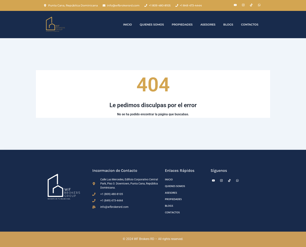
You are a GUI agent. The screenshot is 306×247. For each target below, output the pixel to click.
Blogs (228, 24)
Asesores (207, 24)
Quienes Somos (152, 24)
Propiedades (182, 24)
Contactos (249, 24)
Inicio (127, 24)
